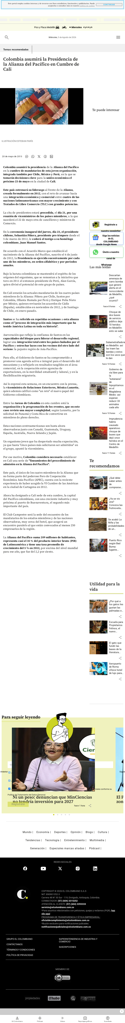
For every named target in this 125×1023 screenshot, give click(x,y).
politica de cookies (87, 6)
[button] (120, 306)
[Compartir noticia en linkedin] (51, 156)
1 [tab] (54, 815)
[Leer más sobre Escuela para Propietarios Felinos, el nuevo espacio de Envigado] (116, 627)
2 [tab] (58, 815)
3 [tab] (62, 815)
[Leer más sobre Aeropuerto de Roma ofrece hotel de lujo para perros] (116, 668)
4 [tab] (66, 815)
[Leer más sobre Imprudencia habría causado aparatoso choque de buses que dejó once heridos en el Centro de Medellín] (116, 433)
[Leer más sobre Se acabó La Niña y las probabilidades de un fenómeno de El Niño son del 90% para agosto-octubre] (116, 524)
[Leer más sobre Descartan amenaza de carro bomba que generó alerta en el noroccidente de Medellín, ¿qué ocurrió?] (116, 288)
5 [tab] (70, 815)
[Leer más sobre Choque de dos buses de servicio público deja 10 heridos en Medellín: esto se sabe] (116, 322)
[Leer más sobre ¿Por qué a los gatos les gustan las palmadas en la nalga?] (116, 606)
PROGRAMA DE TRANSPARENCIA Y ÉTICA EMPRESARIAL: (71, 917)
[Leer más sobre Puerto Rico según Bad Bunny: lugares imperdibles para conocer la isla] (116, 545)
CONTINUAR (109, 5)
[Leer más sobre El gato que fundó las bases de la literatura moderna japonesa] (116, 647)
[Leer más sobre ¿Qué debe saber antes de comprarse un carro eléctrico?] (116, 482)
